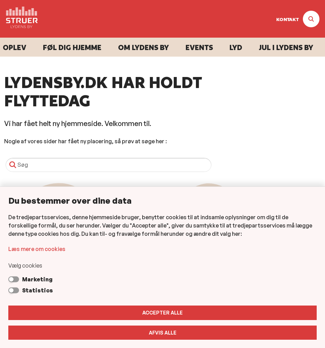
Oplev (14, 47)
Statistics (37, 290)
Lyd (235, 47)
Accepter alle (162, 313)
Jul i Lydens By (286, 47)
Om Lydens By (143, 47)
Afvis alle (163, 333)
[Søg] (108, 165)
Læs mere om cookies (36, 248)
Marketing (37, 279)
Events (199, 47)
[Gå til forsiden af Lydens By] (19, 19)
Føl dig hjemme (72, 47)
